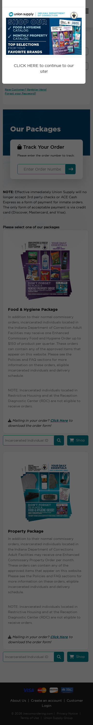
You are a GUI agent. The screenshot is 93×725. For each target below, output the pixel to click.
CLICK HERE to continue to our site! (44, 68)
